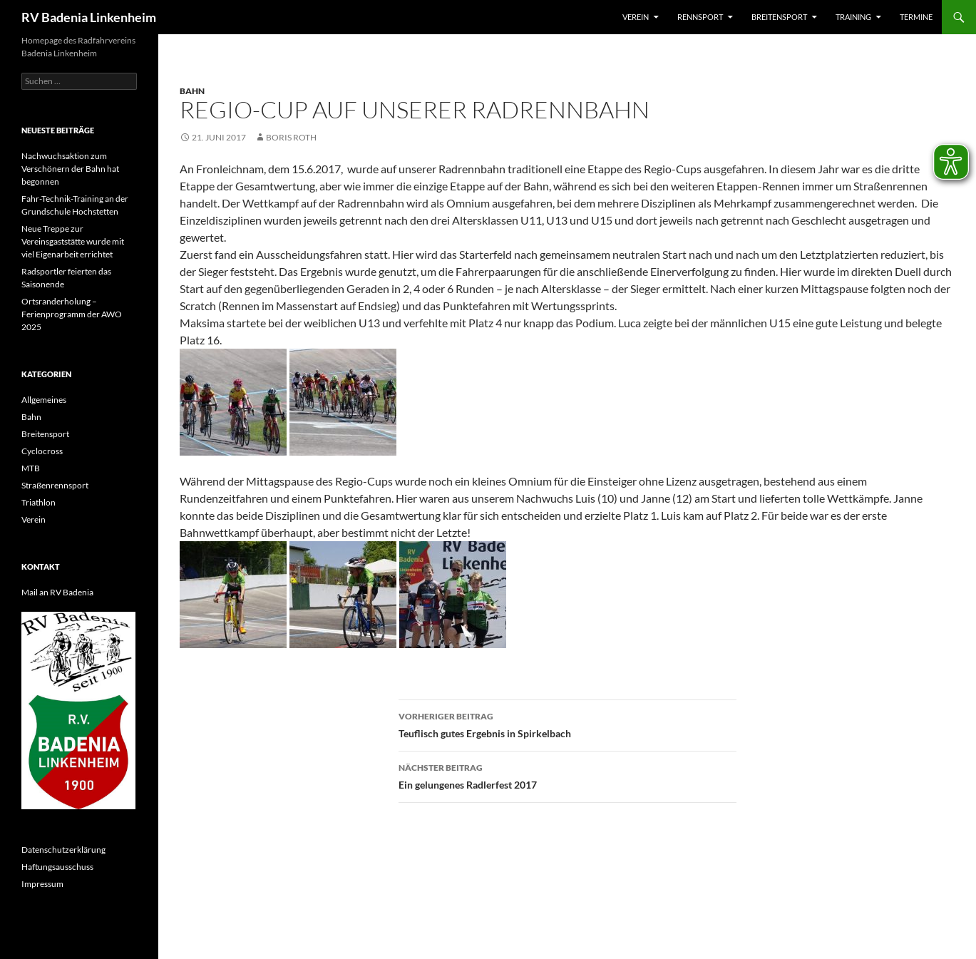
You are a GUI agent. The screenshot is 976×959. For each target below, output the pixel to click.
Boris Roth (291, 137)
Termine (916, 16)
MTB (30, 468)
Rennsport (700, 16)
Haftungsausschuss (57, 866)
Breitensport (779, 16)
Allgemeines (43, 399)
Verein (635, 16)
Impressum (42, 883)
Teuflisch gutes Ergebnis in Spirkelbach (567, 723)
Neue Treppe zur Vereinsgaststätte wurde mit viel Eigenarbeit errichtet (72, 241)
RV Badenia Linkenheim (88, 17)
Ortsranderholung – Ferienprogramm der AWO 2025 (71, 314)
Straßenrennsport (54, 485)
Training (853, 16)
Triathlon (38, 502)
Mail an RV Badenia (57, 592)
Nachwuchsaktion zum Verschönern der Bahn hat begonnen (70, 168)
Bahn (192, 91)
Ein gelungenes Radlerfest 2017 (567, 775)
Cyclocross (42, 451)
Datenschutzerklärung (63, 849)
